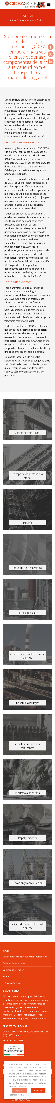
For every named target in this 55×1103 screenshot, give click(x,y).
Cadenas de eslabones (14, 963)
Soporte (7, 976)
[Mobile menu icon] (49, 4)
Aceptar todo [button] (19, 1090)
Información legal (12, 983)
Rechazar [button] (38, 1090)
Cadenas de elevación (13, 969)
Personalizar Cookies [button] (16, 1095)
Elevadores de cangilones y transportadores (25, 956)
